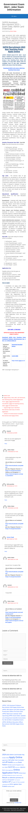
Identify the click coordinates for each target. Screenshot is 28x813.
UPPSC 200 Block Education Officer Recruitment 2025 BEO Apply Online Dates (13, 724)
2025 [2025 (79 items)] (7, 755)
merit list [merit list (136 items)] (11, 767)
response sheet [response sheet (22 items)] (19, 775)
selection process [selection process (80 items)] (15, 778)
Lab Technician (21, 397)
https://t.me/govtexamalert (13, 470)
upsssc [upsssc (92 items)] (15, 784)
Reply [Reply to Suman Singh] (6, 551)
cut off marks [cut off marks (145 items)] (7, 762)
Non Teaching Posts (7, 399)
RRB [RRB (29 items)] (8, 777)
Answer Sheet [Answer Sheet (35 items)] (5, 757)
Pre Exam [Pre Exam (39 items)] (4, 775)
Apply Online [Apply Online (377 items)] (15, 757)
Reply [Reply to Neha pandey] (6, 500)
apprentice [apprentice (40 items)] (5, 760)
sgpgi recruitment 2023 (11, 405)
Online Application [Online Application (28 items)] (9, 770)
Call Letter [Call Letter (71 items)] (11, 760)
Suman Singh (10, 537)
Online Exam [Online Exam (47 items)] (22, 773)
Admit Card (7, 395)
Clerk (12, 397)
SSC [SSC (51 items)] (22, 777)
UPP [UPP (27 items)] (12, 782)
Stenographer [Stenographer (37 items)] (11, 779)
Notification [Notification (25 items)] (17, 767)
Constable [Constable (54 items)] (21, 760)
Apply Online (7, 397)
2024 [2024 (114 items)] (4, 754)
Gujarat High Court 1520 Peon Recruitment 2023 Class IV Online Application (11, 409)
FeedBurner (17, 802)
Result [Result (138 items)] (4, 777)
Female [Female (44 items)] (9, 765)
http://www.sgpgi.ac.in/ (18, 360)
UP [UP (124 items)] (9, 782)
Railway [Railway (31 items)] (9, 775)
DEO (15, 397)
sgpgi (7, 401)
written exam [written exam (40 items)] (11, 786)
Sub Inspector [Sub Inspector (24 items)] (17, 779)
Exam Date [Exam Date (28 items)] (15, 762)
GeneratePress (20, 810)
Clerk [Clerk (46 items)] (16, 760)
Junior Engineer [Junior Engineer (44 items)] (17, 765)
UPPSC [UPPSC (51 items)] (11, 784)
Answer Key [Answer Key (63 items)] (20, 754)
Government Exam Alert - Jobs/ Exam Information (14, 7)
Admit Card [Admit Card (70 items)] (13, 754)
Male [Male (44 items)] (6, 767)
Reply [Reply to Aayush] (6, 443)
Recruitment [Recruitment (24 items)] (13, 775)
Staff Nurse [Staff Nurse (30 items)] (4, 779)
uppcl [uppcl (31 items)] (14, 782)
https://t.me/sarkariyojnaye (13, 617)
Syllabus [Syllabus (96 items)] (5, 782)
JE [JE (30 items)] (12, 765)
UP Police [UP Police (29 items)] (18, 782)
